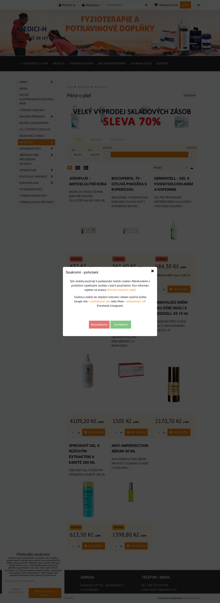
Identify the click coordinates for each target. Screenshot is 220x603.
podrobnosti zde (100, 301)
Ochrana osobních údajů (121, 290)
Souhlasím (121, 324)
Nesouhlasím (99, 324)
